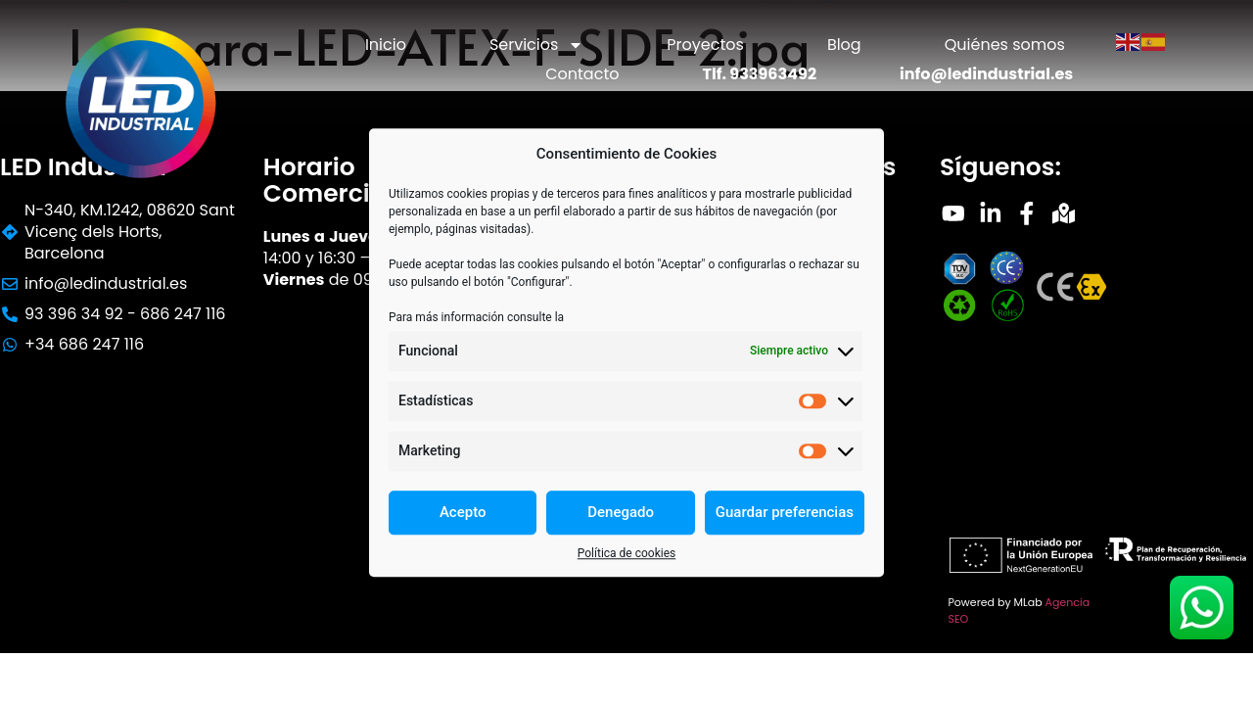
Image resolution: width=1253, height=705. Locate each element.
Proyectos (705, 44)
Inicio (385, 44)
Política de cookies (627, 553)
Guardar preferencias (785, 512)
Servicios (536, 45)
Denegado (620, 512)
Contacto (582, 74)
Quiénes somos (1005, 44)
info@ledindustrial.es (986, 74)
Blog (844, 44)
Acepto (463, 512)
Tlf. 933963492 (759, 74)
